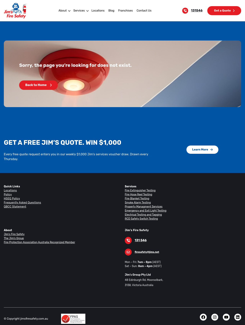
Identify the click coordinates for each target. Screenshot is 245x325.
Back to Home (38, 85)
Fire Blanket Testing (136, 193)
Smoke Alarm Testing (137, 197)
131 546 (140, 235)
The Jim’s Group (13, 233)
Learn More (202, 147)
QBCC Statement (15, 201)
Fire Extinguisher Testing (139, 185)
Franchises (125, 10)
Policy (7, 189)
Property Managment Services (143, 201)
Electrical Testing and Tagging (142, 210)
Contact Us (143, 10)
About (64, 10)
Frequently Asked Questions (22, 197)
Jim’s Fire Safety (14, 229)
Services (80, 10)
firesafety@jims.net (146, 247)
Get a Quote (224, 10)
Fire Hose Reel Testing (138, 189)
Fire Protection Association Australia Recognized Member (38, 237)
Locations (98, 10)
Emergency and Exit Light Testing (145, 206)
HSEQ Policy (12, 193)
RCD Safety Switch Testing (141, 214)
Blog (111, 10)
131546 (197, 10)
